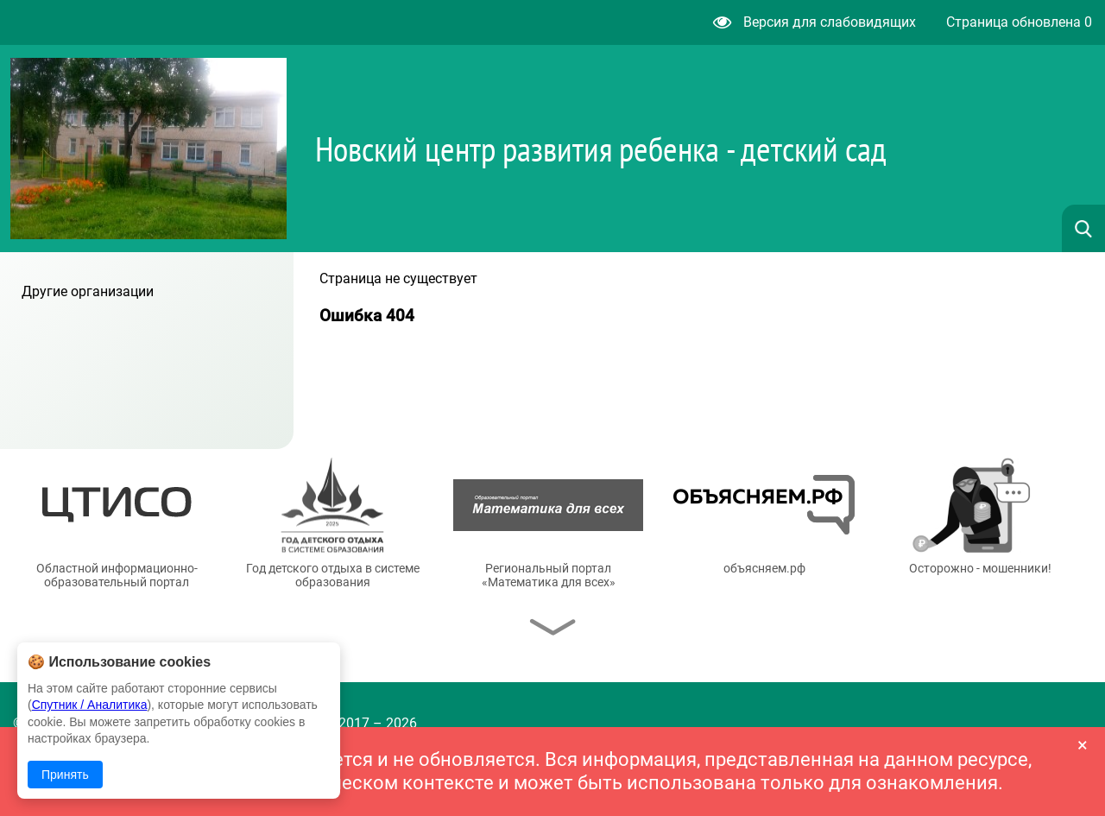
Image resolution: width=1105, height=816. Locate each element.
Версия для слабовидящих (814, 22)
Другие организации (88, 291)
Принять (65, 774)
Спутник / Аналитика (90, 705)
